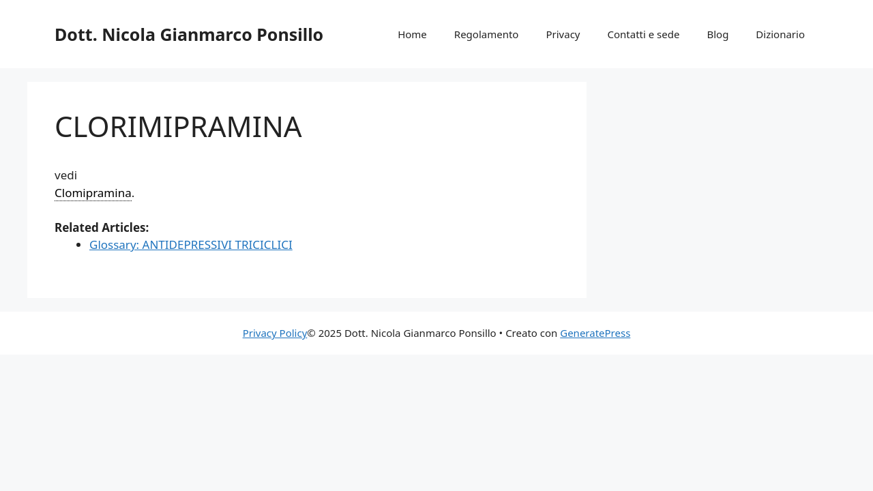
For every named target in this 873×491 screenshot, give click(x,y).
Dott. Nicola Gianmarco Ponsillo (189, 34)
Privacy (563, 34)
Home (412, 34)
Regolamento (486, 34)
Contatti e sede (643, 34)
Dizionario (780, 34)
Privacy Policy (275, 333)
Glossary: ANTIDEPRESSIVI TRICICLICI (191, 244)
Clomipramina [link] (93, 192)
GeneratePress (595, 333)
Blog (717, 34)
